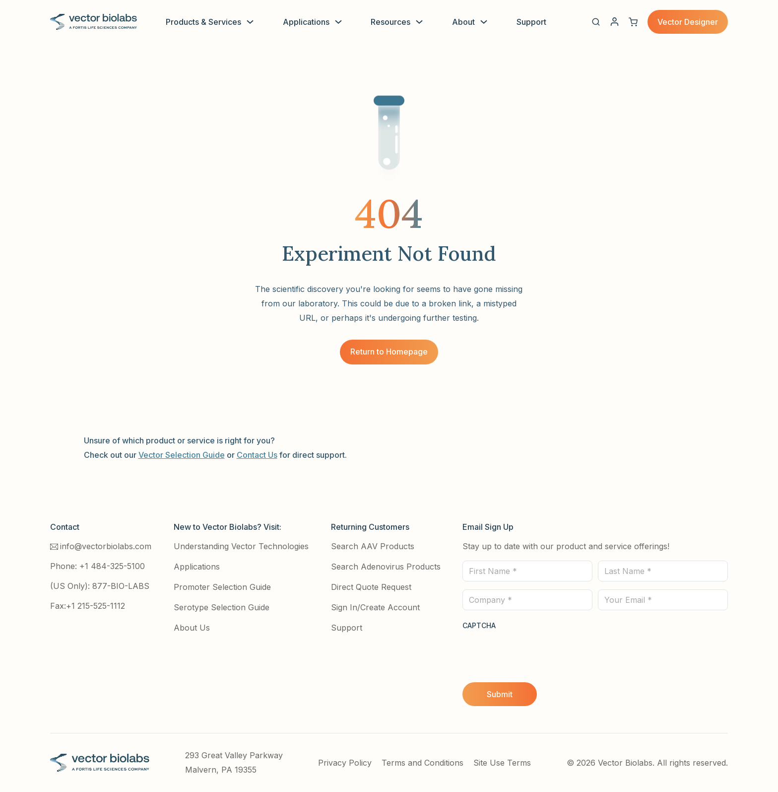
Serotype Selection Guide (221, 607)
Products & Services (203, 22)
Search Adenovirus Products (386, 567)
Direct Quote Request (371, 587)
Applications (306, 22)
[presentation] (537, 652)
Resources (390, 22)
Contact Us (257, 455)
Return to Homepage (389, 352)
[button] (595, 21)
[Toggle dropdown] (250, 22)
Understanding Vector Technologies (241, 546)
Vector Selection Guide (181, 455)
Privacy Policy (345, 763)
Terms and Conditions (422, 763)
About (463, 22)
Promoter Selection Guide (222, 587)
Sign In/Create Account (375, 607)
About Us (192, 628)
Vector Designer (687, 22)
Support (531, 22)
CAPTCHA (479, 625)
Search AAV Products (372, 546)
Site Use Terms (502, 763)
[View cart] (633, 21)
